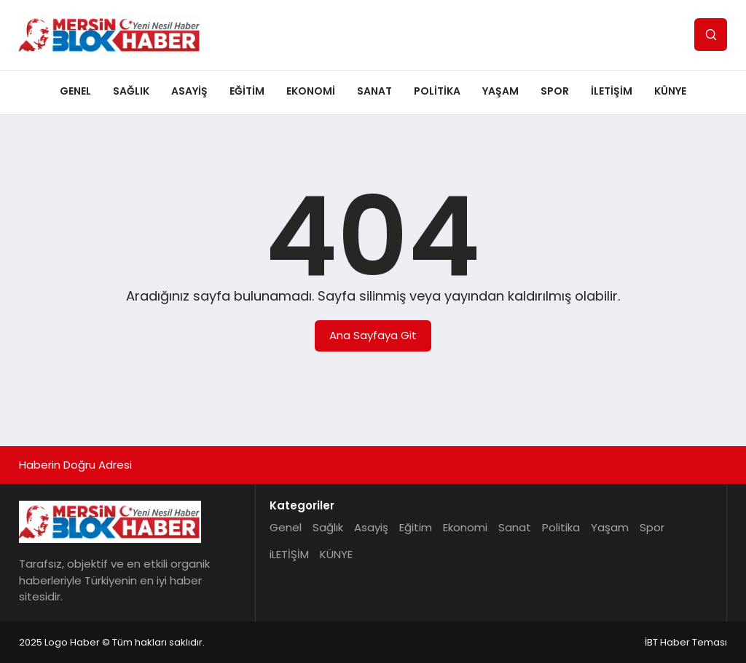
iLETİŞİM (611, 91)
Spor (555, 91)
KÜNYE (670, 91)
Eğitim (246, 91)
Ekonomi (310, 91)
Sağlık (131, 91)
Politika (437, 91)
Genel (75, 91)
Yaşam (500, 91)
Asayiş (189, 91)
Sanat (374, 91)
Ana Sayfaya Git (373, 335)
